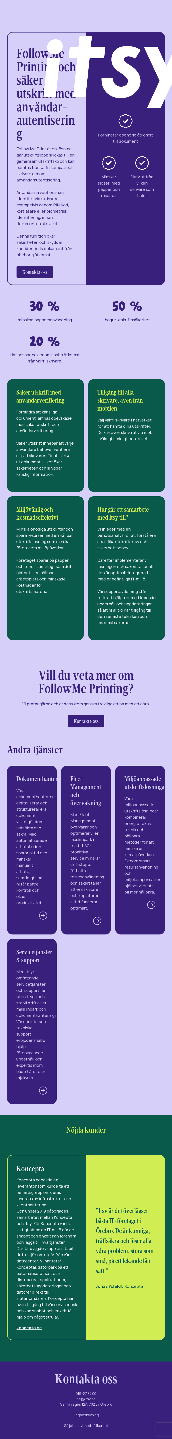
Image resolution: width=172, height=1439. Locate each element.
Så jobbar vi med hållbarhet (86, 1425)
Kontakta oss (34, 272)
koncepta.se (29, 1327)
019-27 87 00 (86, 1393)
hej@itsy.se (86, 1398)
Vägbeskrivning (86, 1415)
